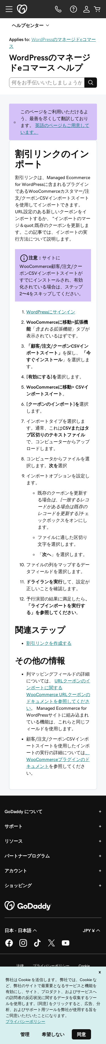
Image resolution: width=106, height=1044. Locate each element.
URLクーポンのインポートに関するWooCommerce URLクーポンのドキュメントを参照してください (58, 694)
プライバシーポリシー (51, 966)
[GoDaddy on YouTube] (65, 946)
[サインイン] (86, 9)
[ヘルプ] (73, 9)
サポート (14, 826)
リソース (14, 841)
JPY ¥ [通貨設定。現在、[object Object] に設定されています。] (92, 930)
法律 (20, 966)
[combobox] (47, 82)
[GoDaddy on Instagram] (23, 946)
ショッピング (18, 885)
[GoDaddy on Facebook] (9, 946)
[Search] (91, 82)
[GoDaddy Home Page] (28, 906)
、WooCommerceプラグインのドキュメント (58, 759)
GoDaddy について (23, 811)
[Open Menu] (7, 9)
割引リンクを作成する (49, 643)
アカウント (16, 870)
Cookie (84, 966)
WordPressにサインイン (50, 311)
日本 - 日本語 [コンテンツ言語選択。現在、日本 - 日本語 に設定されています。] (21, 930)
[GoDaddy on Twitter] (51, 946)
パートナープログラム (27, 856)
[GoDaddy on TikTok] (37, 946)
